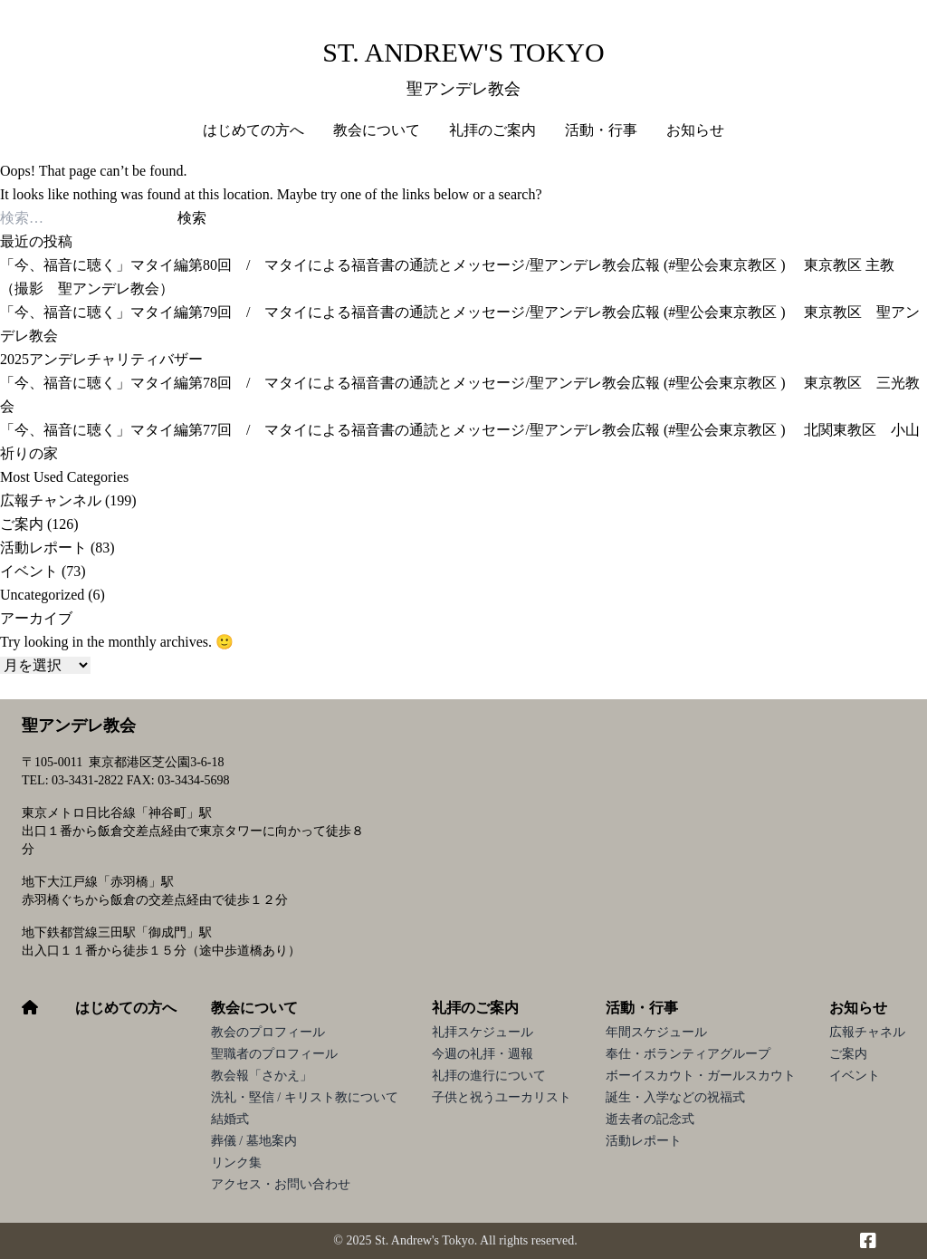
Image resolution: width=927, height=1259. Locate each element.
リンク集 (236, 1162)
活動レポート (43, 547)
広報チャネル (867, 1032)
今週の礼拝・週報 (482, 1054)
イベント (29, 571)
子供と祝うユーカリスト (501, 1097)
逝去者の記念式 (650, 1119)
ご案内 (21, 524)
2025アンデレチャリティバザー (101, 359)
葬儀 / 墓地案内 (254, 1141)
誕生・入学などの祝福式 (675, 1097)
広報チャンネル (50, 500)
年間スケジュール (656, 1032)
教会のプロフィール (268, 1032)
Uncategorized (42, 594)
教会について (254, 1007)
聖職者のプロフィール (274, 1054)
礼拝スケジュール (482, 1032)
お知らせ (858, 1007)
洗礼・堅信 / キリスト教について (304, 1097)
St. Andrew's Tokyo (463, 52)
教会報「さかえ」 (261, 1075)
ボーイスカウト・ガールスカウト (701, 1075)
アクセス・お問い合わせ (280, 1184)
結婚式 (230, 1119)
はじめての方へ (253, 130)
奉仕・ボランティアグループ (688, 1054)
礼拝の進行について (489, 1075)
